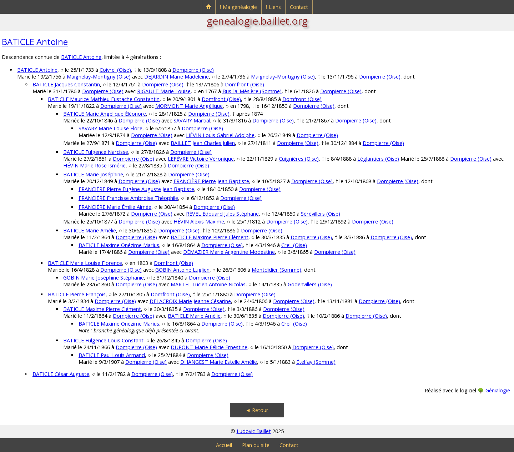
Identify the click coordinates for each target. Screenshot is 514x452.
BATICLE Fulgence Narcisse (95, 152)
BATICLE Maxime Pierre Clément (209, 237)
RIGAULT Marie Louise (164, 91)
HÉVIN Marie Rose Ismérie (94, 165)
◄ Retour (257, 410)
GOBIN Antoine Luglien (182, 269)
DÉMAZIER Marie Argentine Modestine (229, 251)
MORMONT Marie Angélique (189, 105)
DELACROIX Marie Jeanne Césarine (190, 301)
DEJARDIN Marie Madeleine (176, 76)
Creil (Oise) (294, 245)
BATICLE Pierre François (77, 294)
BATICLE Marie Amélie (89, 230)
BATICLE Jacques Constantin (66, 84)
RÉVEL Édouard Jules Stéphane (222, 213)
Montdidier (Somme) (276, 269)
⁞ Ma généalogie (238, 7)
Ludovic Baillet (254, 431)
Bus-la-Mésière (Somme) (252, 91)
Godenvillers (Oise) (310, 284)
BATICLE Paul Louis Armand (112, 355)
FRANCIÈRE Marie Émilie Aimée (115, 207)
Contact (299, 7)
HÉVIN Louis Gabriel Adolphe (220, 135)
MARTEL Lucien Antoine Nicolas (208, 284)
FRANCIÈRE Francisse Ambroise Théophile (128, 198)
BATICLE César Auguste (60, 374)
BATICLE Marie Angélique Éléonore (104, 113)
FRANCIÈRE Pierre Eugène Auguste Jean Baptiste (136, 189)
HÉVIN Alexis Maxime (198, 221)
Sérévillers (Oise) (320, 213)
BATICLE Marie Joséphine (93, 174)
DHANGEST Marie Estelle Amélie (218, 361)
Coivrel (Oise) (115, 69)
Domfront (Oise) (244, 84)
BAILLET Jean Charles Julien (203, 143)
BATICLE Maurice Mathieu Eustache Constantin (104, 99)
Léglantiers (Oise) (378, 158)
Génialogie (497, 390)
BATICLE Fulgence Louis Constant (103, 340)
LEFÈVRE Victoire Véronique (201, 158)
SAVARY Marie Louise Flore (110, 128)
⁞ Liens (273, 7)
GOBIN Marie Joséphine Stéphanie (103, 277)
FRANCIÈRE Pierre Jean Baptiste (211, 181)
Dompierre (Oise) (193, 69)
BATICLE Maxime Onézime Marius (119, 245)
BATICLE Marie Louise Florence (85, 263)
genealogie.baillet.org (257, 20)
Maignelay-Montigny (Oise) (99, 76)
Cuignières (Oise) (299, 158)
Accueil (224, 445)
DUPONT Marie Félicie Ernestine (209, 347)
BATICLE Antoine (35, 41)
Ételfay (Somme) (316, 361)
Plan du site (255, 445)
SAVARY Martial (191, 120)
